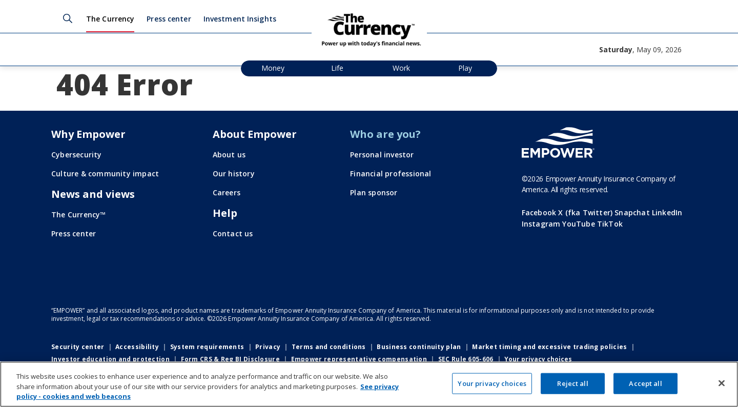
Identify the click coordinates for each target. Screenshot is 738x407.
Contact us (233, 233)
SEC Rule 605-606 (466, 359)
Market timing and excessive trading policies (549, 346)
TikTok (610, 224)
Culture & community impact (105, 173)
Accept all (645, 383)
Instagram (541, 224)
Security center (78, 346)
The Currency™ (78, 214)
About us (229, 154)
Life (337, 68)
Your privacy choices (538, 359)
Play (465, 68)
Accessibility (137, 346)
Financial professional (390, 173)
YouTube (578, 224)
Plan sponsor (373, 192)
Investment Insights (239, 19)
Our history (234, 173)
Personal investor (382, 154)
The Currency (110, 19)
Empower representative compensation (359, 359)
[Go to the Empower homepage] (558, 142)
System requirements (207, 346)
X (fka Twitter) (585, 212)
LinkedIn (667, 212)
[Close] (721, 383)
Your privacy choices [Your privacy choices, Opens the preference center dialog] (492, 383)
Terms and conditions (329, 346)
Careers (226, 192)
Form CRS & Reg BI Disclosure (230, 359)
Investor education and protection (110, 359)
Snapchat (632, 212)
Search (67, 18)
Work (401, 68)
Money (272, 68)
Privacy (267, 346)
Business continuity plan (419, 346)
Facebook (539, 212)
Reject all (572, 383)
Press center (169, 19)
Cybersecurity (76, 154)
